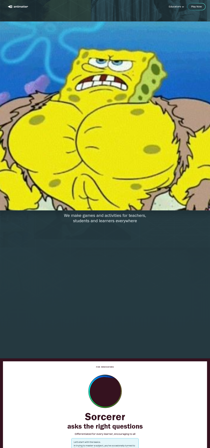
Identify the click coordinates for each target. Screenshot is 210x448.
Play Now (196, 6)
